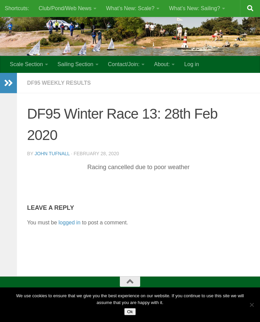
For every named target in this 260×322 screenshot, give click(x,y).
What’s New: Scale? (130, 8)
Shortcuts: (17, 8)
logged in (70, 222)
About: (162, 64)
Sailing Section (75, 64)
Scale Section (26, 64)
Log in (191, 64)
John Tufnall (52, 153)
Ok (130, 311)
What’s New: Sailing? (194, 8)
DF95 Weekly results (59, 83)
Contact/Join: (123, 64)
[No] (251, 304)
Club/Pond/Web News (65, 8)
